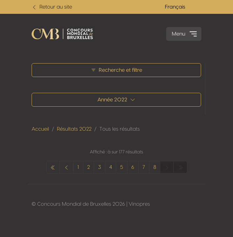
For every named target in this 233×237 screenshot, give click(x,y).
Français (175, 7)
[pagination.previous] (53, 167)
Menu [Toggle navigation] (185, 34)
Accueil (40, 129)
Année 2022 (116, 99)
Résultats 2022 (74, 129)
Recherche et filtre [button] (116, 70)
